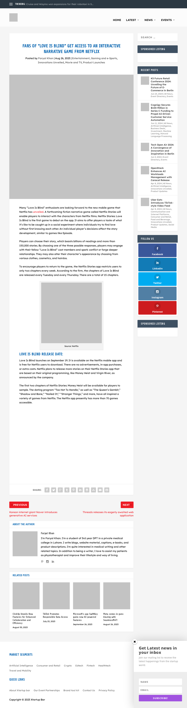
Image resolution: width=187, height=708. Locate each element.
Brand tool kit (71, 685)
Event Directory (158, 91)
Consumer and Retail (161, 212)
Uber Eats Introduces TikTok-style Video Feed (162, 197)
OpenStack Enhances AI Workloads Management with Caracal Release (161, 169)
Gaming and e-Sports (104, 53)
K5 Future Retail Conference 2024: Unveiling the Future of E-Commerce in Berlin (162, 79)
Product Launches (94, 57)
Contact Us (89, 685)
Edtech (79, 660)
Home (117, 15)
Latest (131, 15)
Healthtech (104, 660)
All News (168, 89)
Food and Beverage (160, 214)
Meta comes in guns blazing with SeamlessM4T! (113, 612)
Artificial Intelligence (161, 121)
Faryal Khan (45, 53)
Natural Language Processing (161, 129)
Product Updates (159, 186)
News (148, 15)
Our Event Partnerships (47, 685)
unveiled (38, 206)
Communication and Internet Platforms (160, 208)
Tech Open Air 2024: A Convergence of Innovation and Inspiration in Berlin (162, 144)
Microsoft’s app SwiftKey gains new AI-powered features (85, 612)
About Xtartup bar (19, 685)
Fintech (91, 660)
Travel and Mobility (20, 665)
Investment (156, 126)
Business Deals (158, 123)
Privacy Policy (107, 685)
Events (166, 15)
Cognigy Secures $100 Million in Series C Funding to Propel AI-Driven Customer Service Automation (162, 107)
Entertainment (81, 53)
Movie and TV (73, 57)
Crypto (68, 660)
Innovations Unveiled (51, 57)
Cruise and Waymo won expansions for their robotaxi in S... (59, 4)
